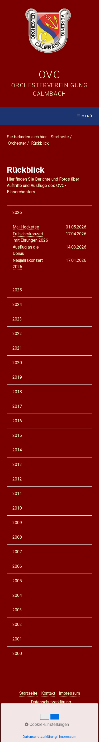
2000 (17, 653)
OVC (49, 74)
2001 (17, 639)
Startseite (60, 136)
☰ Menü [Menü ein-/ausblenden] (84, 116)
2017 (17, 406)
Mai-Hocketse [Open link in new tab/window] (26, 227)
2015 (17, 435)
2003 (17, 609)
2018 (17, 391)
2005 (17, 580)
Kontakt (48, 693)
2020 (17, 362)
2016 (17, 420)
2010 (17, 508)
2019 (17, 377)
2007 (17, 551)
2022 (17, 333)
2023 (17, 319)
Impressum (69, 693)
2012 (17, 479)
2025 (17, 289)
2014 (17, 449)
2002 (17, 624)
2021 (17, 348)
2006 (17, 566)
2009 (17, 522)
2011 (17, 493)
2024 (17, 304)
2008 (17, 537)
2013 (17, 464)
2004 (17, 595)
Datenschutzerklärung (51, 701)
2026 (17, 212)
